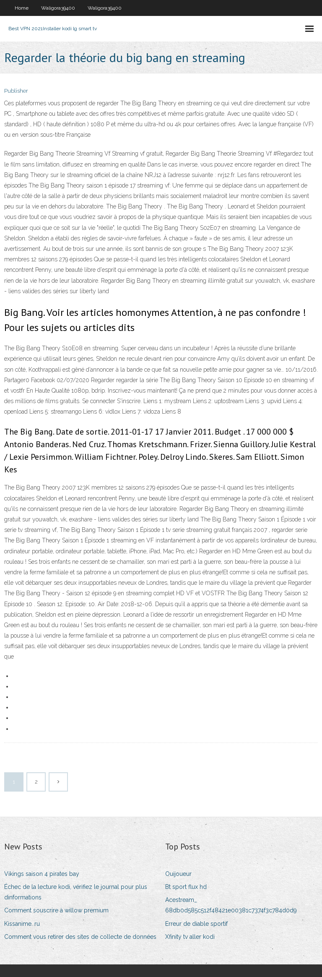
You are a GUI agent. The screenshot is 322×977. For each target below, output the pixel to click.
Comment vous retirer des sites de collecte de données (80, 936)
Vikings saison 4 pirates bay (41, 873)
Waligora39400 (58, 8)
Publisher (16, 91)
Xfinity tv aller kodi (190, 936)
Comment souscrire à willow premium (56, 910)
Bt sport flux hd (186, 886)
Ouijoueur (178, 873)
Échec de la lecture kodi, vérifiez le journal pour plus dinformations (75, 892)
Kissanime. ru (22, 923)
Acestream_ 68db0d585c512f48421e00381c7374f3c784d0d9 (231, 905)
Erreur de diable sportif (196, 923)
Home (22, 8)
